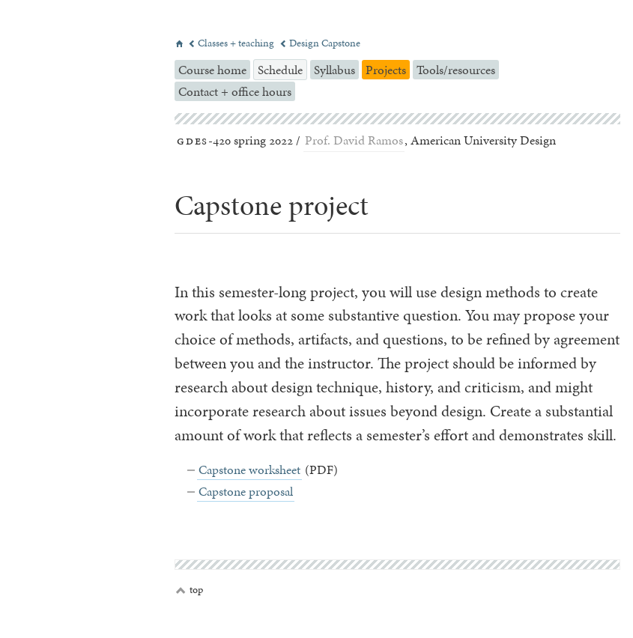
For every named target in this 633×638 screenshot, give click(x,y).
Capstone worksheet (249, 469)
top (189, 590)
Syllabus (334, 70)
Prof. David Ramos (354, 140)
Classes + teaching (232, 43)
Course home (212, 70)
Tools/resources (456, 70)
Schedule (280, 70)
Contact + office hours (234, 91)
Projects (386, 70)
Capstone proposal (246, 491)
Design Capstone (319, 43)
